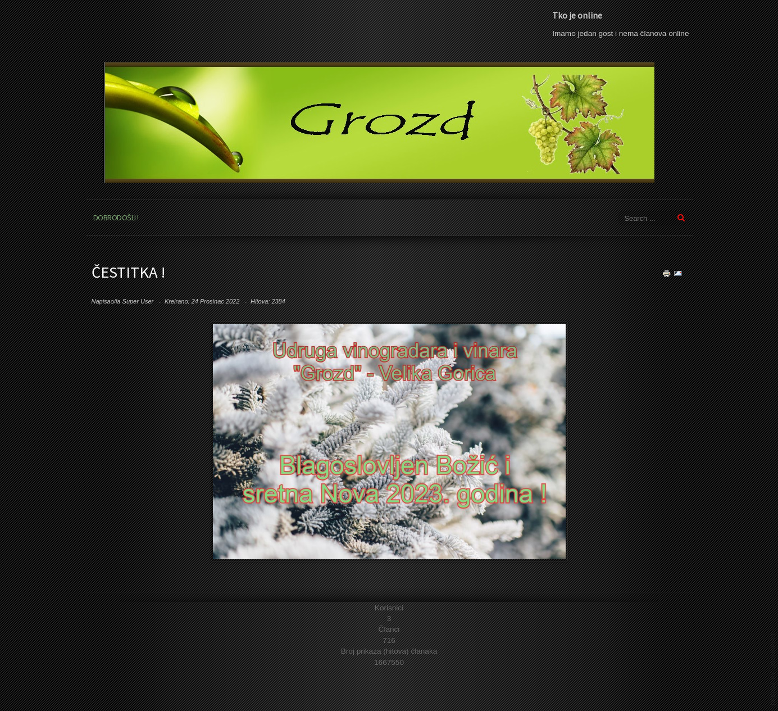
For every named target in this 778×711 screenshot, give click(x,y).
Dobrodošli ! (116, 217)
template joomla (773, 668)
